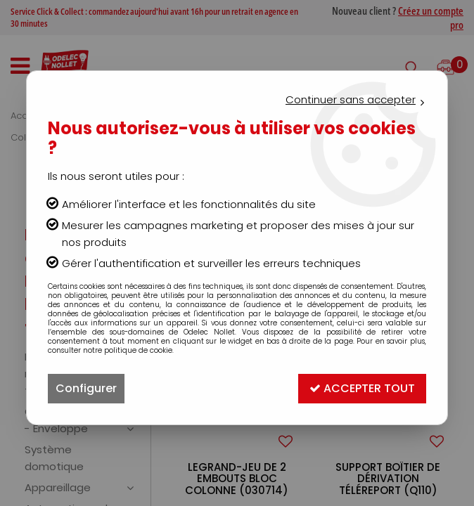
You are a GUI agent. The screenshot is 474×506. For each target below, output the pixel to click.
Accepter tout (362, 388)
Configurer (86, 388)
